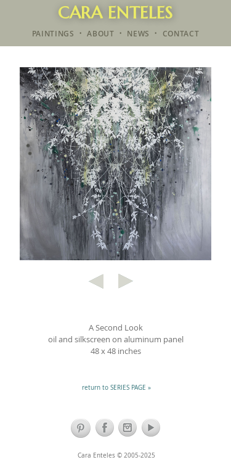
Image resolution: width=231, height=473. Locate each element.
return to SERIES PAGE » (116, 387)
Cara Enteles (115, 12)
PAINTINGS (53, 34)
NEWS (138, 34)
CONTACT (181, 34)
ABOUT (100, 34)
